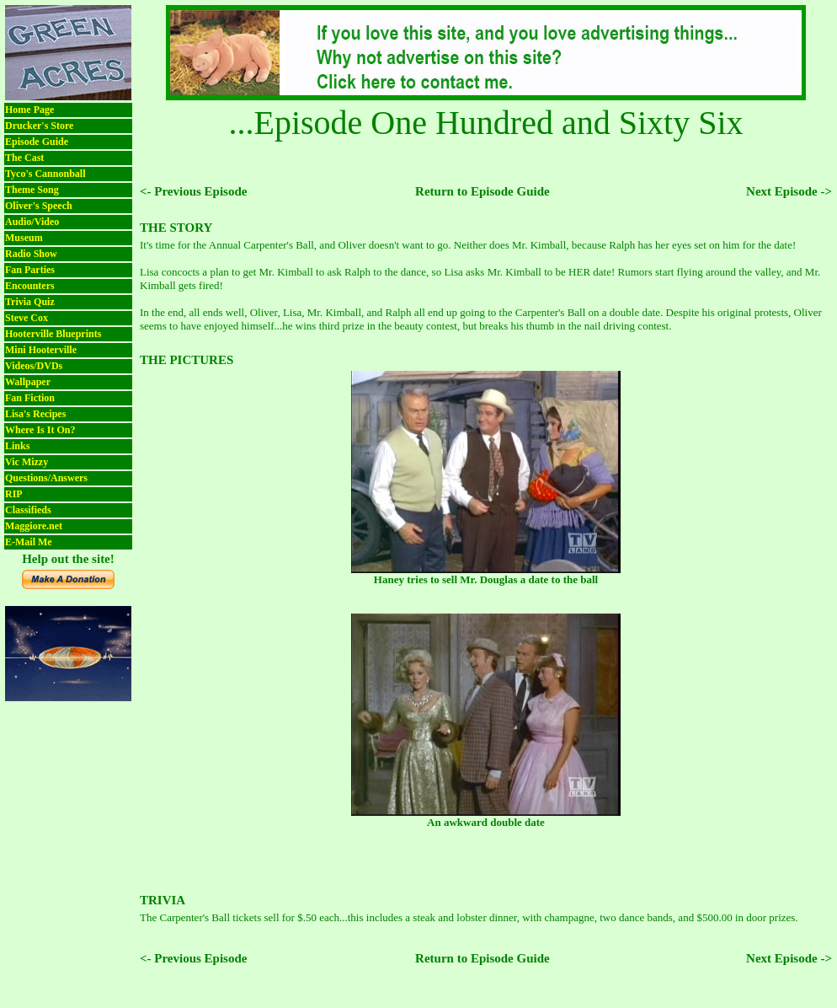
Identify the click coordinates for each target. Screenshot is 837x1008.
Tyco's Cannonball (45, 174)
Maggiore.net (33, 526)
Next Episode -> (789, 191)
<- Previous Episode (193, 191)
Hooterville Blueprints (53, 334)
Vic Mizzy (26, 462)
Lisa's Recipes (35, 414)
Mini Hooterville (41, 350)
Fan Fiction (30, 398)
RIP (14, 494)
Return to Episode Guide (482, 191)
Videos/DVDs (33, 366)
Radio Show (31, 254)
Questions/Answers (46, 478)
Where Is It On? (40, 430)
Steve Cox (26, 318)
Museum (24, 238)
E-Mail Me (28, 542)
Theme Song (32, 190)
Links (17, 446)
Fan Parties (30, 270)
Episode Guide (36, 141)
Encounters (30, 286)
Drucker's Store (39, 125)
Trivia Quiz (30, 302)
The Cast (24, 158)
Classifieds (28, 510)
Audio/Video (32, 222)
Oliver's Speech (38, 206)
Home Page (29, 109)
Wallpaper (28, 382)
